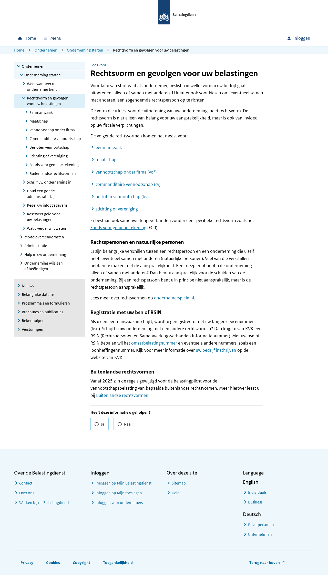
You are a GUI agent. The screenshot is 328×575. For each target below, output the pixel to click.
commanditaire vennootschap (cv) (128, 184)
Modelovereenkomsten (44, 237)
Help (176, 492)
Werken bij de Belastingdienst (44, 502)
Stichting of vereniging (48, 156)
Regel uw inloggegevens (47, 205)
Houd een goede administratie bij (41, 193)
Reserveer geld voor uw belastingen (43, 216)
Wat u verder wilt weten (46, 228)
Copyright (81, 562)
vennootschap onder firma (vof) (126, 172)
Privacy (26, 562)
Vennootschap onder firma (52, 129)
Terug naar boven (264, 562)
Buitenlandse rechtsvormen (52, 173)
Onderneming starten (85, 50)
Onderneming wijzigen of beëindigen (43, 266)
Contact (25, 483)
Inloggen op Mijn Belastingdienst (123, 483)
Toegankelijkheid (118, 562)
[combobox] (239, 38)
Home (19, 50)
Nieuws (28, 285)
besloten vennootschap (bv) (122, 196)
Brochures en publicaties (42, 311)
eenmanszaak (109, 147)
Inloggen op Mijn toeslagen (119, 492)
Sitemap (179, 483)
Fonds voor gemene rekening (54, 164)
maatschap (106, 160)
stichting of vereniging (117, 209)
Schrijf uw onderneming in (49, 182)
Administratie (35, 245)
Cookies (53, 562)
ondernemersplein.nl (174, 298)
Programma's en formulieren (46, 303)
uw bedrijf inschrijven (216, 350)
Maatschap (38, 121)
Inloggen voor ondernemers (119, 502)
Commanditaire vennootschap (55, 138)
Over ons (26, 492)
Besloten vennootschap (49, 147)
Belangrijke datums (38, 294)
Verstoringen (32, 329)
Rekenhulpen (33, 320)
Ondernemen (46, 50)
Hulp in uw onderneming (45, 254)
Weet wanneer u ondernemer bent (42, 86)
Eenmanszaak (41, 112)
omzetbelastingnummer (154, 343)
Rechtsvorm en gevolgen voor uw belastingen (47, 101)
